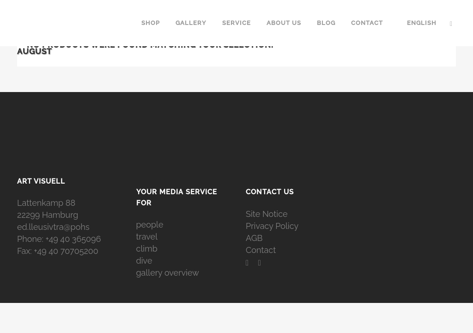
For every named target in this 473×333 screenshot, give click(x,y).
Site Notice (267, 214)
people (150, 224)
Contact (261, 250)
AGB (254, 238)
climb (147, 248)
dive (144, 260)
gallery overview (167, 273)
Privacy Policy (272, 226)
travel (147, 236)
